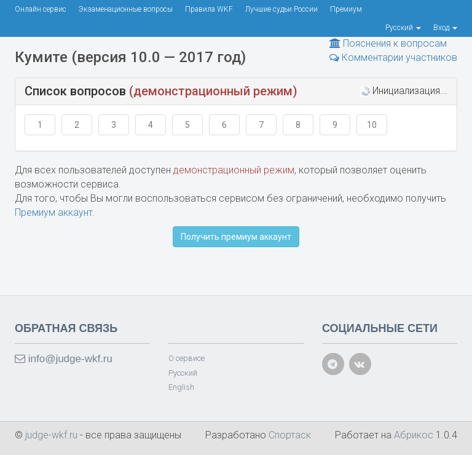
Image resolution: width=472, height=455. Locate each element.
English (181, 387)
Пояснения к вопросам (388, 43)
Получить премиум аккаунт (236, 237)
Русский (182, 373)
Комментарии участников (393, 57)
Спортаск (290, 435)
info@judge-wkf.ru (63, 359)
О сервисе (186, 358)
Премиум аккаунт (54, 212)
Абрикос (413, 435)
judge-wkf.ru (52, 435)
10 (372, 125)
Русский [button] (403, 27)
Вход (445, 27)
